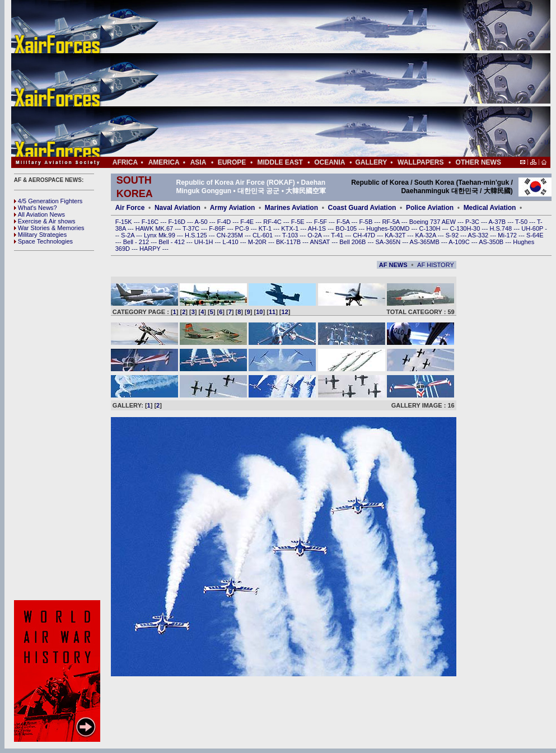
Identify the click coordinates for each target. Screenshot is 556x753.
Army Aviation (232, 208)
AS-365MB (425, 241)
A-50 (201, 221)
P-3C (473, 221)
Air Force (130, 208)
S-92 (453, 235)
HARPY (150, 248)
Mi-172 (508, 235)
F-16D (177, 221)
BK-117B (289, 241)
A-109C (459, 241)
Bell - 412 (172, 241)
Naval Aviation (177, 208)
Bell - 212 (137, 241)
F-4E (247, 221)
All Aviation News (39, 214)
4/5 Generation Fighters (49, 201)
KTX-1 (290, 228)
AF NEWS (393, 264)
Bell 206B (353, 241)
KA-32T (396, 235)
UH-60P (533, 228)
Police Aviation (430, 208)
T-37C (192, 228)
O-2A (315, 235)
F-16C (151, 221)
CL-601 (263, 235)
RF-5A (391, 221)
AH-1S (318, 228)
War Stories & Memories (49, 228)
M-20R (258, 241)
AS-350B (492, 241)
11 (272, 311)
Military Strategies (40, 234)
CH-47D (365, 235)
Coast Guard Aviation (362, 208)
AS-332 (479, 235)
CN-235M (231, 235)
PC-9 (243, 228)
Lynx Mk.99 (160, 235)
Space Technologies (43, 241)
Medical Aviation (490, 208)
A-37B (498, 221)
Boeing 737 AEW (433, 221)
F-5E (298, 221)
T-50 (522, 221)
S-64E (535, 235)
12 (285, 311)
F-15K (124, 221)
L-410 (231, 241)
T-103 (291, 235)
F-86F (218, 228)
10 (259, 311)
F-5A (344, 221)
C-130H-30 (466, 228)
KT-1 (266, 228)
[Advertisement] (314, 78)
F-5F (321, 221)
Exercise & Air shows (45, 221)
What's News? (35, 207)
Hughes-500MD (388, 228)
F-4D (225, 221)
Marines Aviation (291, 208)
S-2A (128, 235)
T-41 (338, 235)
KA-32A (426, 235)
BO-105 (346, 228)
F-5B (366, 221)
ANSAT (320, 241)
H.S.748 (501, 228)
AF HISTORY (435, 264)
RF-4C (273, 221)
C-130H (430, 228)
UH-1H (204, 241)
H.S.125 (197, 235)
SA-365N (388, 241)
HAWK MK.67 (155, 228)
